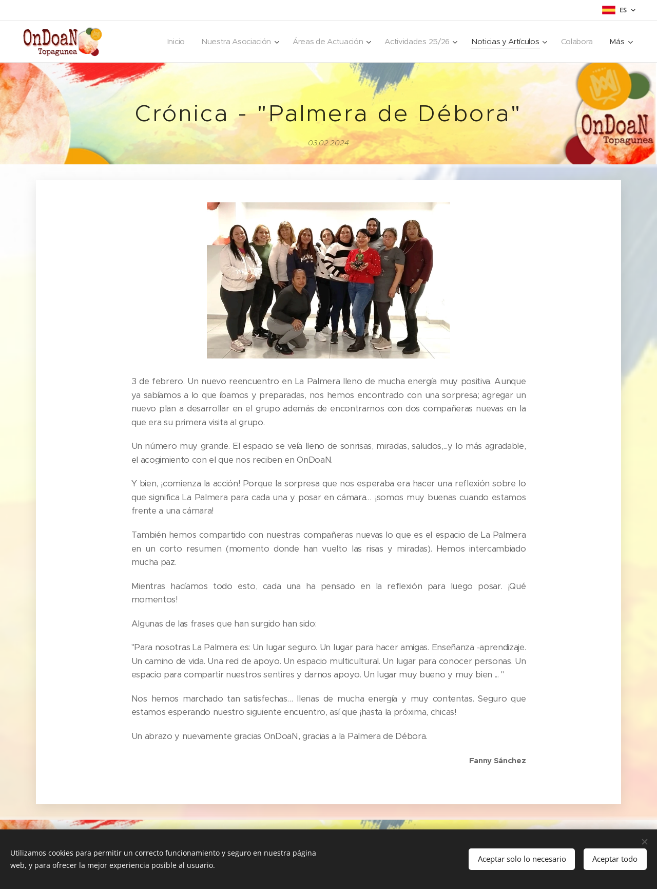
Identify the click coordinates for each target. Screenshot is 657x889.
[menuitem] (157, 41)
